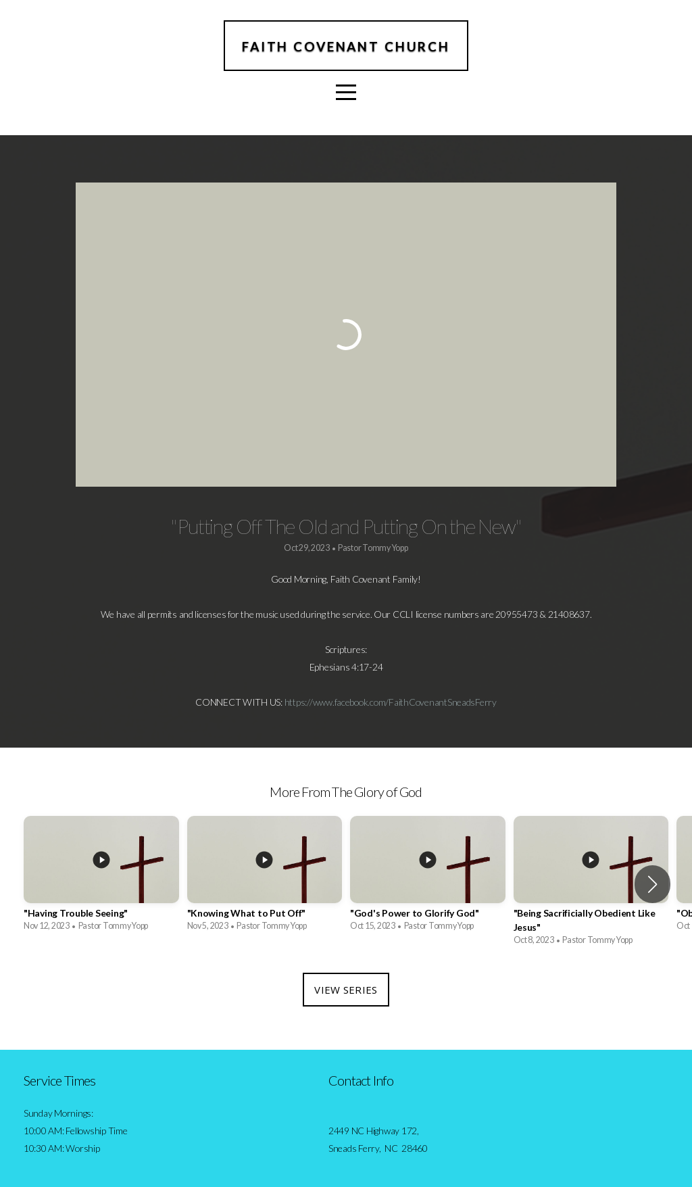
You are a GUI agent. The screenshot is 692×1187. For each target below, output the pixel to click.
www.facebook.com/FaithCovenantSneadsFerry (405, 702)
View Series (345, 989)
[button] (652, 884)
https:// (299, 702)
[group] (101, 877)
